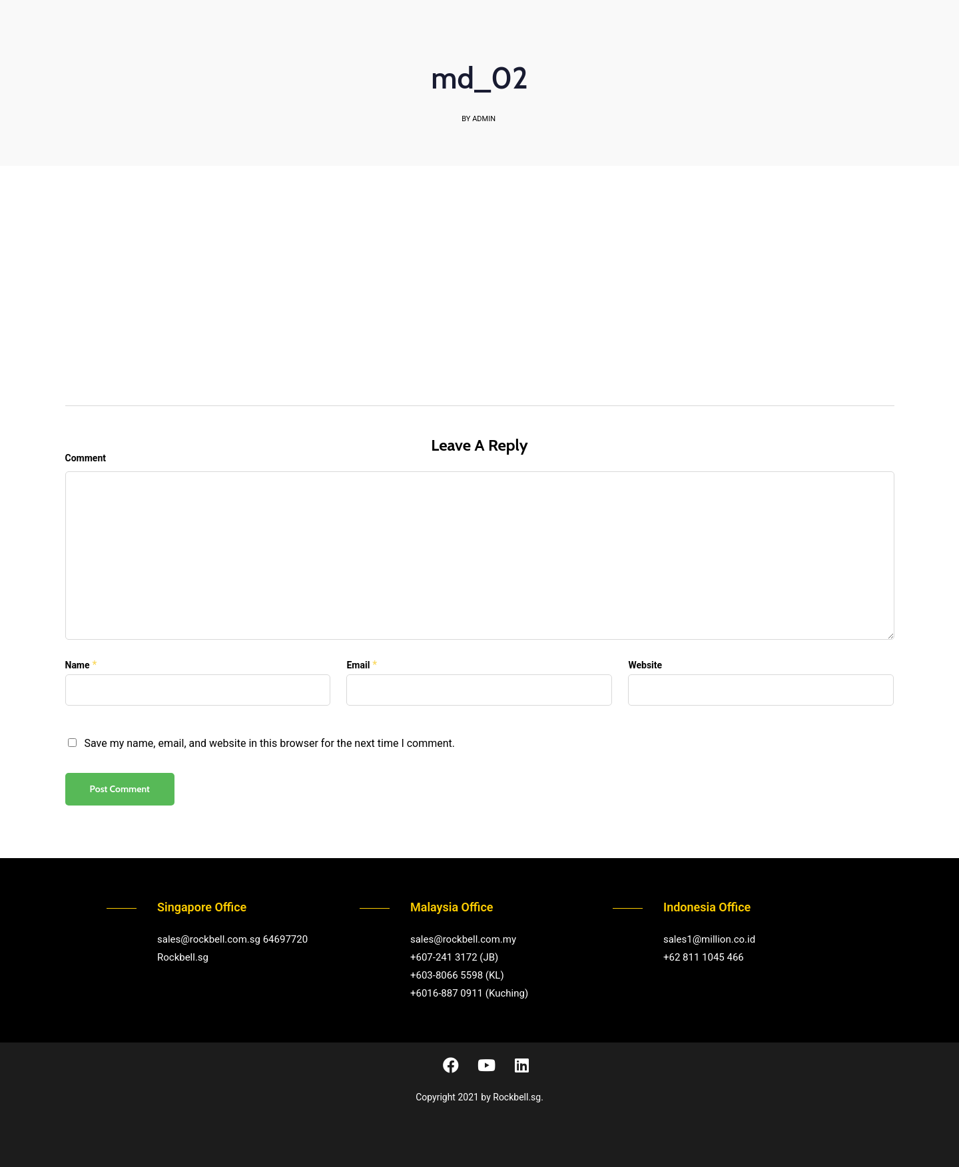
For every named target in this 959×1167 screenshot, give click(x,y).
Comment (85, 458)
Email (358, 665)
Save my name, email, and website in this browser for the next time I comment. (269, 743)
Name (77, 665)
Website (645, 665)
